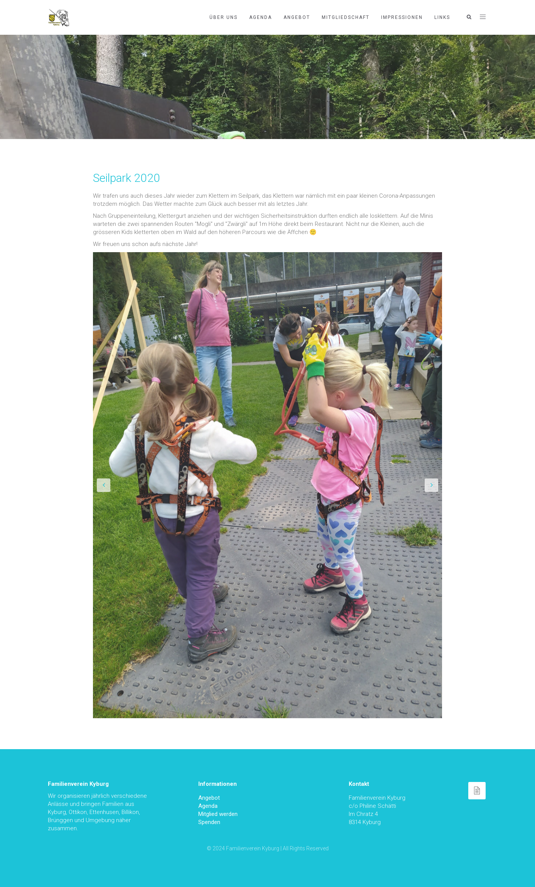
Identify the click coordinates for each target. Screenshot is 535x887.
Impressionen (402, 17)
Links (442, 17)
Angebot (297, 17)
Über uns (223, 17)
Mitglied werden (218, 814)
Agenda (260, 17)
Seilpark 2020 (126, 178)
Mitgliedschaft (346, 17)
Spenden (209, 822)
